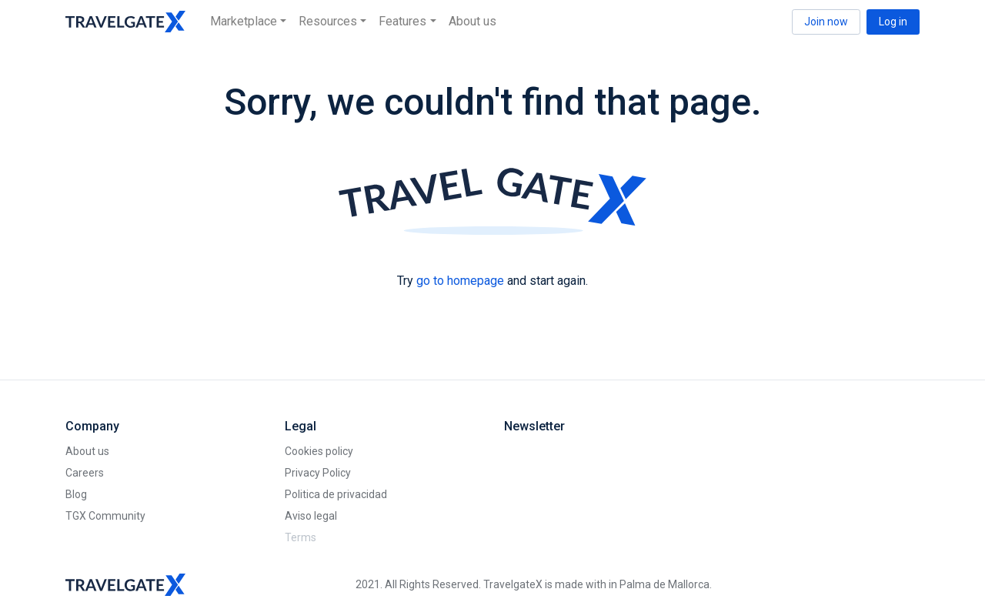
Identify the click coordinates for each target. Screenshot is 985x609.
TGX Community (105, 516)
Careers (84, 473)
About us (472, 21)
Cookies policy (319, 451)
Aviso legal (311, 516)
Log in (893, 21)
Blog (76, 494)
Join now (826, 21)
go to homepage (460, 280)
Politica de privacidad (336, 494)
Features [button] (402, 21)
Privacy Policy (318, 473)
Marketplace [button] (243, 21)
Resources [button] (328, 21)
